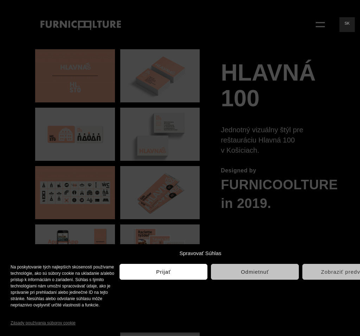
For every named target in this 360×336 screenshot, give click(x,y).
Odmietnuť (255, 272)
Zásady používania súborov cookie (43, 323)
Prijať (163, 272)
